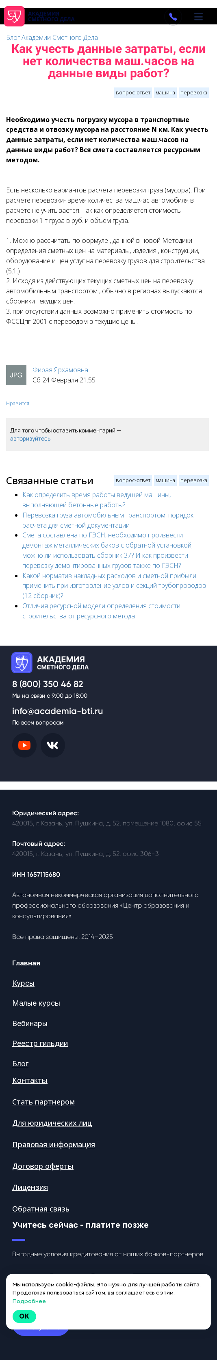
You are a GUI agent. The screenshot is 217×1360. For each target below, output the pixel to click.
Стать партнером (43, 1102)
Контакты (30, 1080)
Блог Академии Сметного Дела (52, 37)
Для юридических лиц (52, 1123)
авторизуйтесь (30, 438)
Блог (20, 1063)
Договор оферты (43, 1166)
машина (165, 92)
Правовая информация (53, 1144)
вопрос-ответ (133, 92)
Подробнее (29, 1301)
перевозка (193, 92)
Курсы (23, 983)
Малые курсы (36, 1003)
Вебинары (30, 1023)
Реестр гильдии (40, 1043)
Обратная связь (40, 1209)
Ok (24, 1316)
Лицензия (30, 1187)
